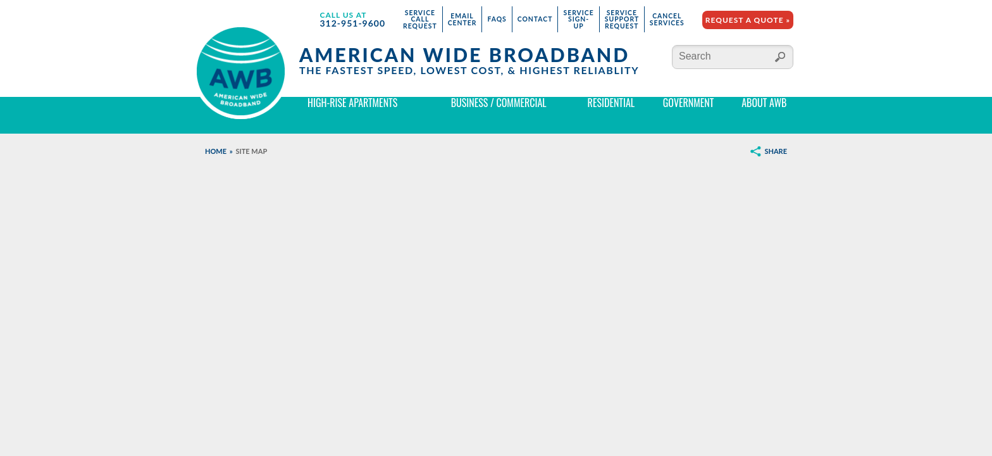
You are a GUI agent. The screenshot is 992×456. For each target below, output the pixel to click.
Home (215, 151)
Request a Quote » (747, 20)
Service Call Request (420, 19)
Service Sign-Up (578, 19)
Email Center (462, 19)
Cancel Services (667, 19)
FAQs (496, 19)
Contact (535, 19)
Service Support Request (622, 19)
